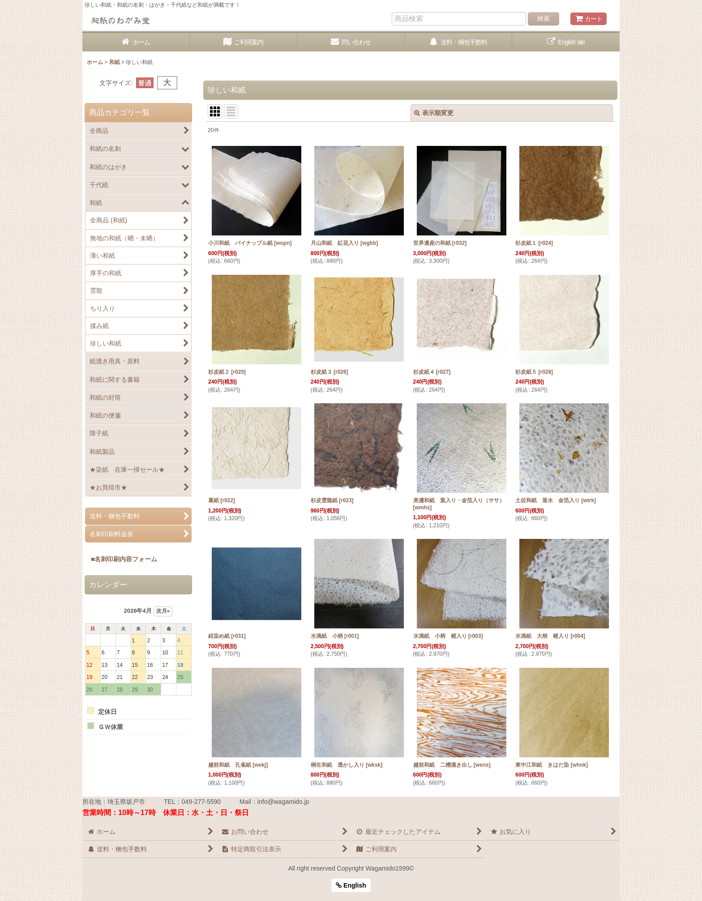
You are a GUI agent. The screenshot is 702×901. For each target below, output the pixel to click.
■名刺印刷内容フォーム (121, 559)
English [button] (351, 885)
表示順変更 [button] (434, 112)
